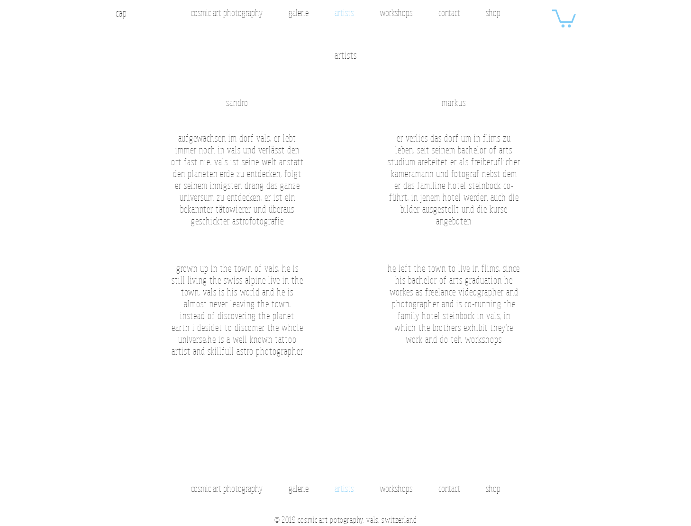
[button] (564, 17)
